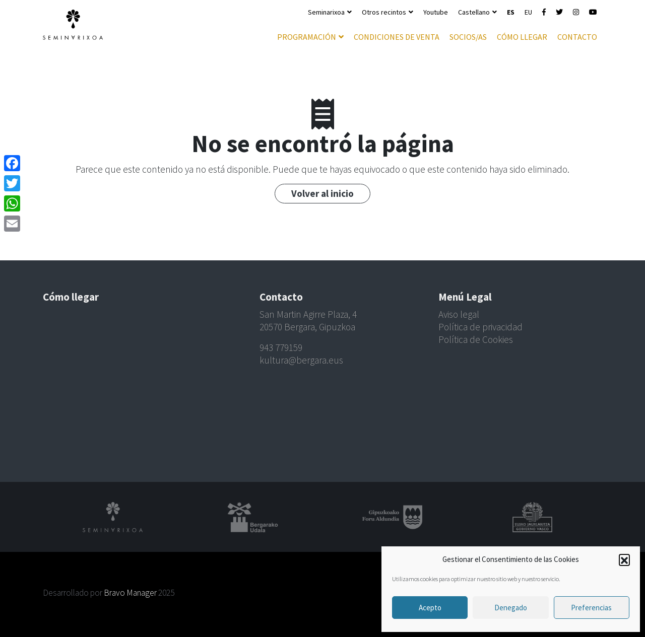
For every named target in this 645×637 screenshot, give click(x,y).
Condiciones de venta (396, 37)
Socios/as (468, 37)
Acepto (430, 607)
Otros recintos (384, 12)
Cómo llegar (522, 37)
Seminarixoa (326, 12)
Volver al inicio (322, 193)
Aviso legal (458, 314)
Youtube (435, 12)
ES (510, 12)
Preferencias (591, 607)
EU (528, 12)
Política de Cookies (475, 339)
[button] (624, 559)
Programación (306, 37)
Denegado (510, 607)
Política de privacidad (480, 327)
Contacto (577, 37)
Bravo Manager (130, 592)
